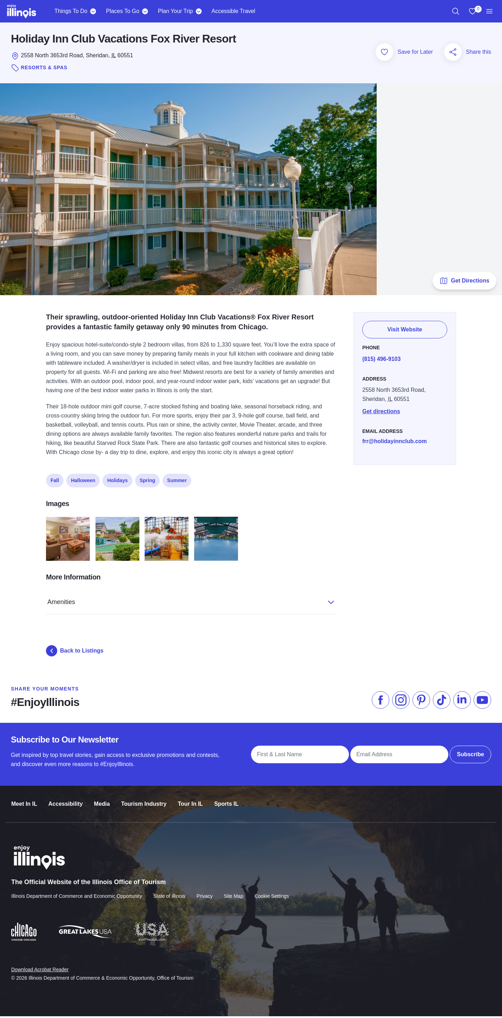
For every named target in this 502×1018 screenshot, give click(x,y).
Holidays (117, 479)
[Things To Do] (93, 11)
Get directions (381, 409)
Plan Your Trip (175, 11)
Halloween (83, 479)
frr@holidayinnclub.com (394, 439)
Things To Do (70, 11)
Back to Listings (75, 652)
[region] (455, 11)
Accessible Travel (233, 11)
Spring (147, 479)
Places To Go (122, 11)
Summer (177, 479)
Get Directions (464, 283)
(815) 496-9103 (381, 357)
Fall (55, 479)
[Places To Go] (145, 11)
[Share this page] (453, 54)
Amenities (183, 600)
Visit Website (405, 328)
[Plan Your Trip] (198, 11)
